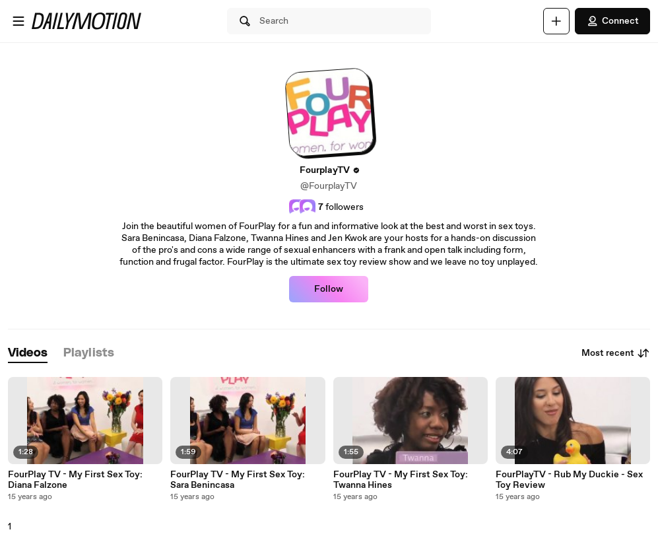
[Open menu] (18, 21)
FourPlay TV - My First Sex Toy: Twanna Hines (400, 480)
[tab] (28, 353)
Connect (612, 21)
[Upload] (556, 21)
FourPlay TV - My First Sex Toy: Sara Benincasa (237, 480)
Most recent (615, 353)
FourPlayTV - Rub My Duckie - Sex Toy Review (569, 480)
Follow (328, 289)
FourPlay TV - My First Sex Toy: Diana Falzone (75, 480)
